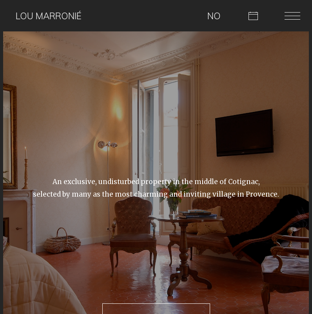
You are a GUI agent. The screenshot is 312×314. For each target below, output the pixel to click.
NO (214, 16)
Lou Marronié (49, 16)
